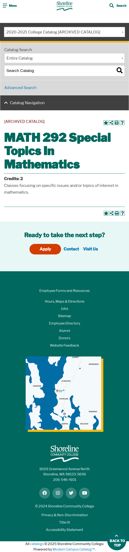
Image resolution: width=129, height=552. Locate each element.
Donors (64, 338)
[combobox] (64, 32)
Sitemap (64, 316)
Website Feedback (64, 345)
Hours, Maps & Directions (64, 301)
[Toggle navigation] (9, 6)
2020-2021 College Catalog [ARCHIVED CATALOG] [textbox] (53, 32)
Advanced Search (20, 87)
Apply (45, 249)
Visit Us (90, 249)
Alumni (64, 331)
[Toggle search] (118, 6)
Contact (71, 249)
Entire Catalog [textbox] (20, 58)
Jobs (64, 309)
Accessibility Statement (64, 530)
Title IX (64, 522)
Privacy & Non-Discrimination (64, 515)
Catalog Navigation (27, 102)
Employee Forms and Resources (64, 291)
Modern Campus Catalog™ (74, 549)
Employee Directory (64, 323)
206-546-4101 (64, 480)
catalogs (37, 544)
